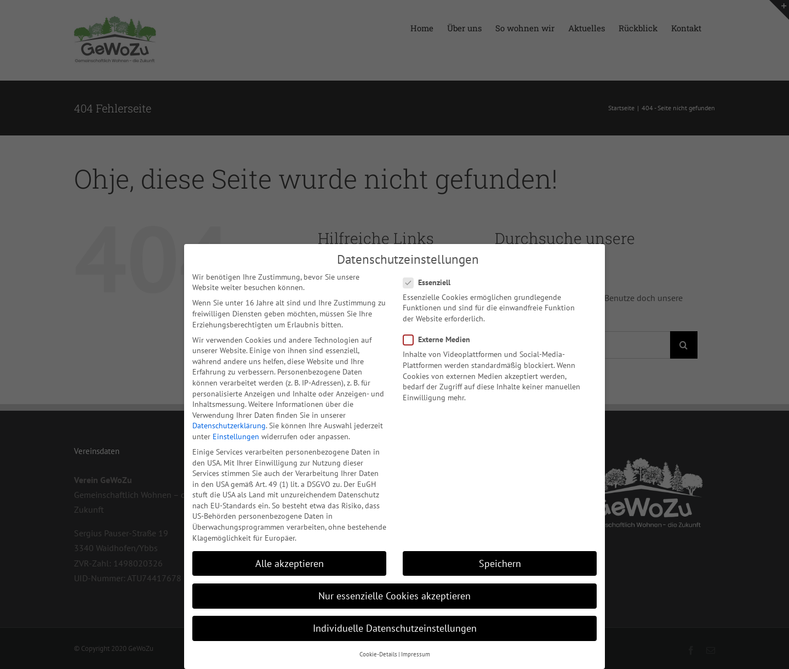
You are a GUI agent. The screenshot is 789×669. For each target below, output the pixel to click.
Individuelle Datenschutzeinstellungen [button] (395, 626)
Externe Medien (441, 338)
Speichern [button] (500, 561)
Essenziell (431, 281)
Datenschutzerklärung (229, 424)
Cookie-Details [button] (378, 652)
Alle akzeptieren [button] (289, 561)
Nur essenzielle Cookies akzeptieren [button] (394, 594)
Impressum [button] (415, 652)
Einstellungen (236, 435)
